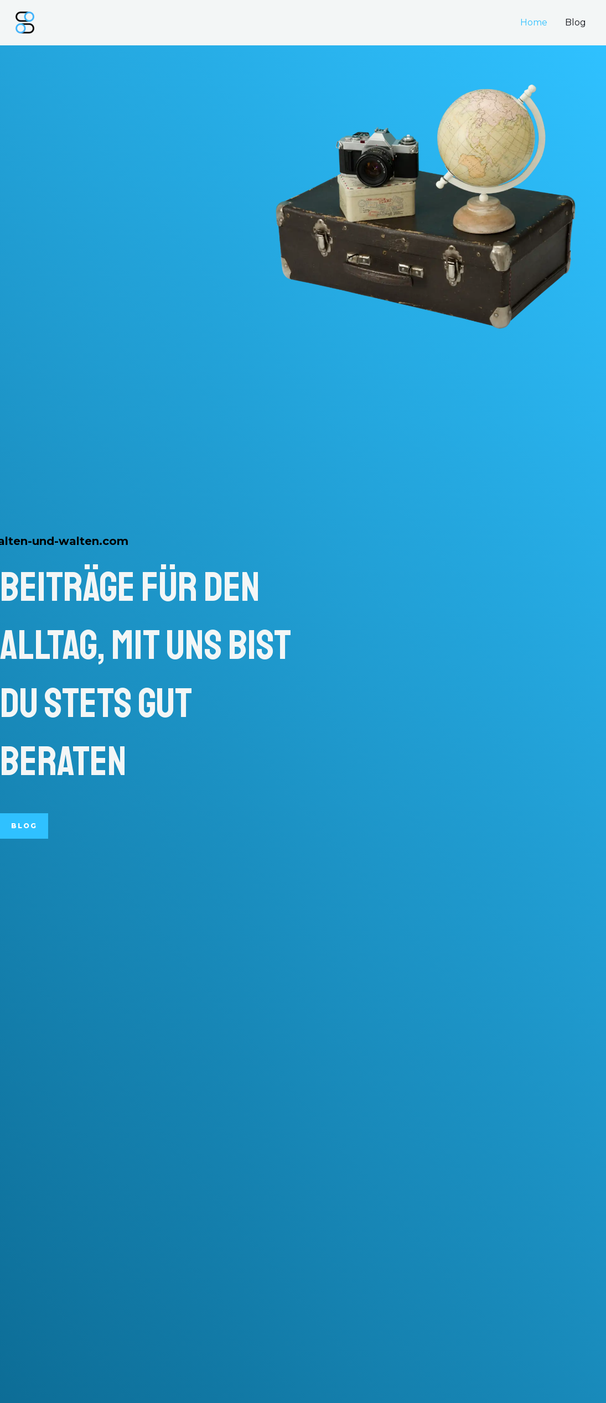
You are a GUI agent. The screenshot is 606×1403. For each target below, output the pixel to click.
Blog (575, 22)
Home (533, 22)
